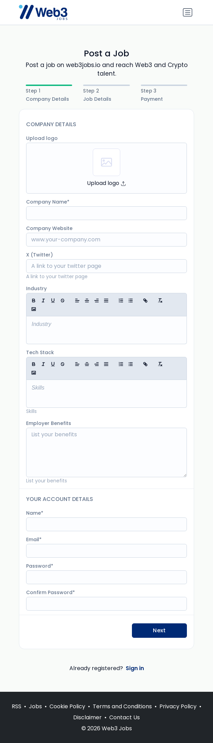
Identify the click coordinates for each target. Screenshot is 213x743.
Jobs (35, 706)
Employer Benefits (48, 423)
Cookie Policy (67, 706)
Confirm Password (49, 592)
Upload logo (42, 138)
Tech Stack (40, 352)
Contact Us (124, 717)
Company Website (49, 228)
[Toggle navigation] (187, 12)
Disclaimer (87, 717)
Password (38, 565)
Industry (36, 288)
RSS (16, 706)
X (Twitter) (39, 254)
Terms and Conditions (122, 706)
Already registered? (106, 668)
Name (33, 513)
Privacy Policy (178, 706)
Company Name (46, 201)
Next (159, 630)
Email (32, 539)
